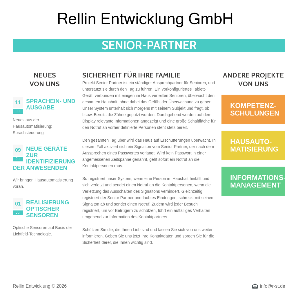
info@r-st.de (272, 286)
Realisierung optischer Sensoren (47, 208)
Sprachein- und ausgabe (50, 104)
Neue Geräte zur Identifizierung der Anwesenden (44, 158)
